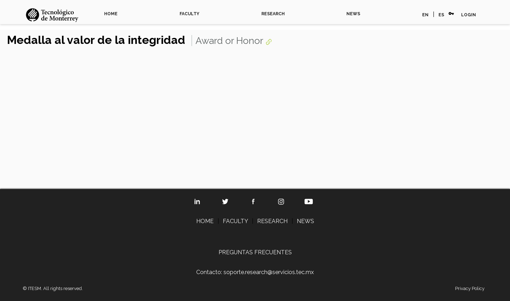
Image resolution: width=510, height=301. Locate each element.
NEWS (353, 13)
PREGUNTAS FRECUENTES (255, 252)
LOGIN (468, 14)
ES (441, 14)
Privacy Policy (469, 288)
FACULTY (189, 13)
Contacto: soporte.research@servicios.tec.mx (255, 272)
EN (425, 14)
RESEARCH (273, 13)
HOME (111, 13)
